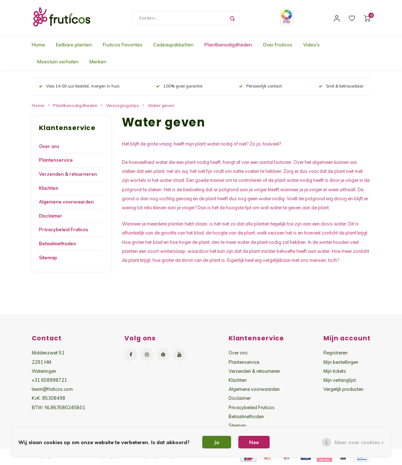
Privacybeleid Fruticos (63, 229)
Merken (97, 61)
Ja (216, 442)
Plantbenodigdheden (228, 45)
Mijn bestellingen (340, 362)
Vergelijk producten (343, 389)
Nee (254, 442)
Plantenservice (56, 160)
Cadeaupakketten (173, 45)
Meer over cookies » (359, 442)
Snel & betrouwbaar (341, 86)
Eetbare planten (74, 45)
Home (38, 45)
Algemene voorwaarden (66, 202)
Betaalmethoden (57, 243)
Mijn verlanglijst (339, 380)
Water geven (161, 105)
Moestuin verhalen (58, 61)
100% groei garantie (179, 86)
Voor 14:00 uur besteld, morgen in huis (79, 86)
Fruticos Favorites (122, 45)
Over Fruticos (277, 45)
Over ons (49, 146)
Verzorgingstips (122, 105)
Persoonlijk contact (260, 86)
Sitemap (48, 257)
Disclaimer (50, 216)
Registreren (335, 353)
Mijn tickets (334, 371)
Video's (311, 45)
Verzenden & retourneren (68, 174)
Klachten (48, 188)
